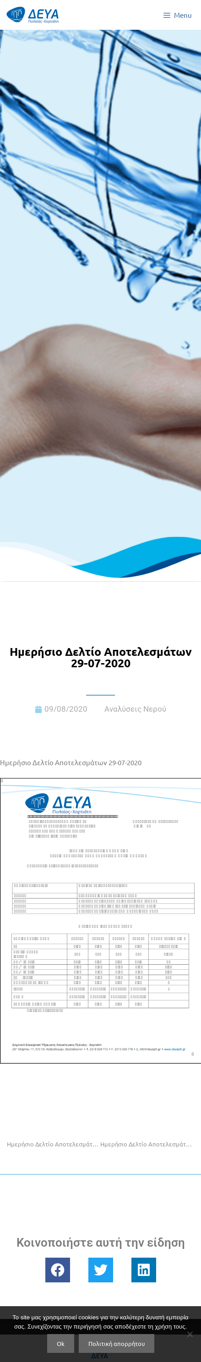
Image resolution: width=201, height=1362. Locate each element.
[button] (57, 1270)
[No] (189, 1334)
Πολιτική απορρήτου (116, 1343)
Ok (61, 1343)
